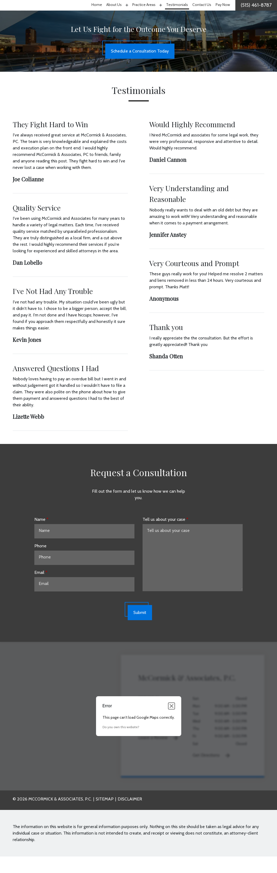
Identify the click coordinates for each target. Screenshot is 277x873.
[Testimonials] (177, 13)
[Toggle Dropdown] (126, 13)
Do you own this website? (121, 743)
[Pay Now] (223, 13)
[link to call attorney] (256, 13)
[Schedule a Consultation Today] (139, 68)
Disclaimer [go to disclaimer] (130, 815)
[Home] (96, 13)
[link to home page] (36, 13)
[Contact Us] (201, 13)
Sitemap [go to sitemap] (105, 815)
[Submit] (140, 629)
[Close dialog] (171, 722)
